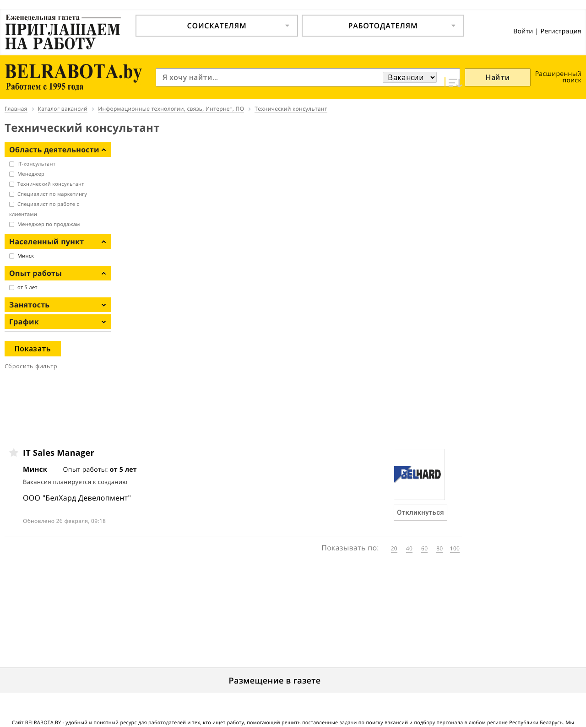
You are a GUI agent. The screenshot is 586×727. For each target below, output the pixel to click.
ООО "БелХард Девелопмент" (77, 498)
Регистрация (560, 31)
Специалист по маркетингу (52, 194)
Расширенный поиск (558, 77)
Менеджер (30, 174)
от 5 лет (27, 287)
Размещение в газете (275, 680)
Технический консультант (50, 184)
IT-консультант (36, 164)
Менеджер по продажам (48, 224)
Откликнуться (420, 512)
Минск (25, 256)
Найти (498, 77)
